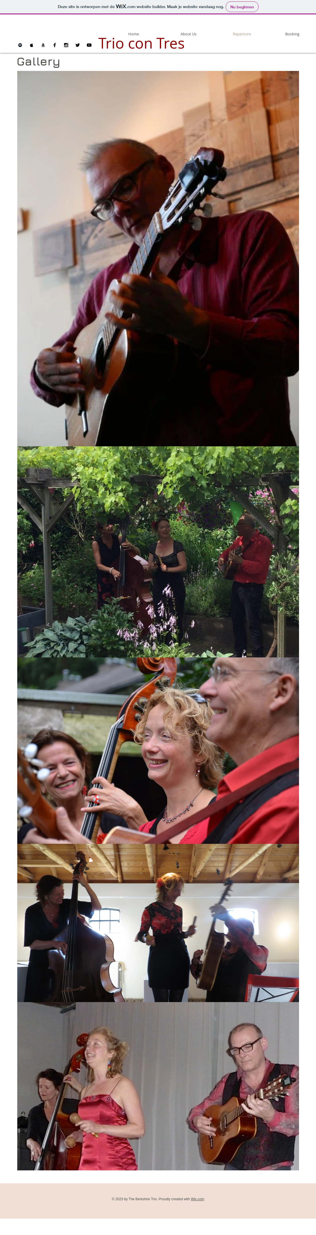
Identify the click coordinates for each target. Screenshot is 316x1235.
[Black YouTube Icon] (89, 45)
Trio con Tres (141, 43)
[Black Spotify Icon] (20, 45)
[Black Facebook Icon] (55, 45)
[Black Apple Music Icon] (32, 45)
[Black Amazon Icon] (43, 45)
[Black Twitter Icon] (78, 45)
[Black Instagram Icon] (66, 45)
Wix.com (197, 1199)
